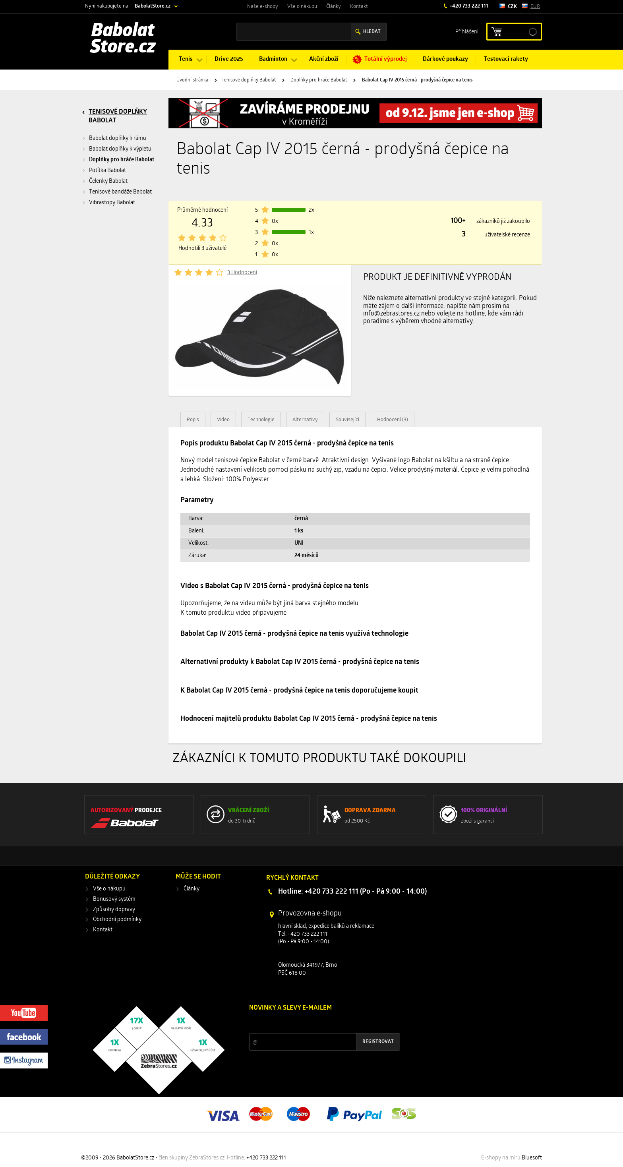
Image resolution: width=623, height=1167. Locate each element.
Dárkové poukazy (445, 59)
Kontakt (359, 6)
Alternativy (305, 419)
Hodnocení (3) (392, 419)
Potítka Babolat (107, 171)
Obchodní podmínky (117, 920)
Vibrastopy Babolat (112, 203)
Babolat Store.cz (123, 40)
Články (333, 6)
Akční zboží (324, 59)
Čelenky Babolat (108, 181)
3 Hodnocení (242, 273)
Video (223, 419)
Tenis (186, 59)
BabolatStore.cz (152, 6)
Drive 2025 (229, 59)
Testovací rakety (506, 59)
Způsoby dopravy (114, 910)
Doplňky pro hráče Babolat (318, 80)
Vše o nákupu (302, 6)
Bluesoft (532, 1158)
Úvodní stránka (192, 80)
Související (347, 419)
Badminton (273, 59)
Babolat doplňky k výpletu (120, 149)
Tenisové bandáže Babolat (120, 192)
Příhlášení (466, 31)
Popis (193, 419)
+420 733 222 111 (468, 6)
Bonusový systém (114, 899)
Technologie (261, 419)
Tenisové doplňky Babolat (249, 80)
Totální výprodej (385, 59)
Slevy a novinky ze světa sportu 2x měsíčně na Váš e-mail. (317, 1023)
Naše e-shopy (262, 6)
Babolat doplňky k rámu (117, 138)
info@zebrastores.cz (391, 314)
